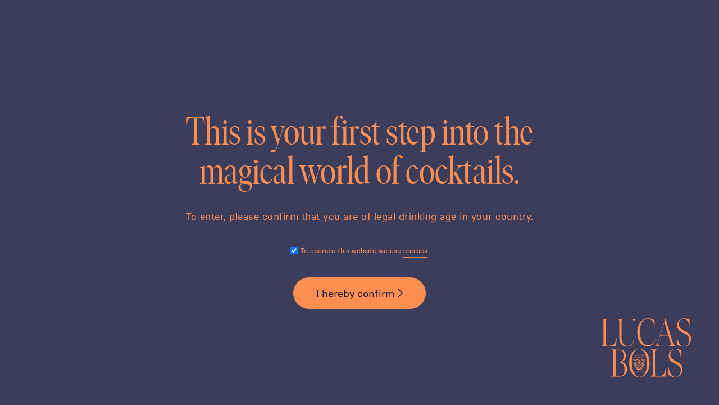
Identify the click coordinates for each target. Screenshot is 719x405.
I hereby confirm (355, 293)
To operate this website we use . (365, 250)
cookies (415, 250)
